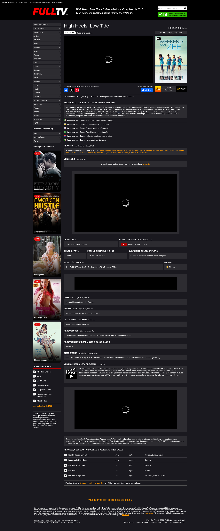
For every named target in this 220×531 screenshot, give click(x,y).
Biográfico (37, 59)
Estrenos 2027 (23, 2)
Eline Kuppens (105, 150)
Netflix (36, 133)
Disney (36, 112)
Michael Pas (158, 150)
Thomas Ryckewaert (94, 152)
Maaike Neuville (118, 150)
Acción (36, 36)
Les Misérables (43, 385)
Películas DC (46, 2)
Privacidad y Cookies (159, 522)
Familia (36, 85)
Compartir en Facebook (66, 90)
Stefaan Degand (171, 150)
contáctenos (149, 513)
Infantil (36, 89)
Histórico (37, 40)
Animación (37, 97)
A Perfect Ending (44, 372)
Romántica (38, 74)
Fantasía (37, 93)
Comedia (37, 63)
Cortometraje (38, 32)
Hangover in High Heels (77, 460)
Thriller (36, 66)
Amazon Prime (39, 137)
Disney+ (37, 141)
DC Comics (38, 119)
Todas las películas (41, 25)
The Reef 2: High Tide (76, 476)
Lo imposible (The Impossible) (44, 395)
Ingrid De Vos (110, 152)
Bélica (36, 51)
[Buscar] (172, 8)
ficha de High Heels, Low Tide (92, 483)
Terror (36, 78)
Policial (36, 44)
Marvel (36, 116)
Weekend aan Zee (84, 33)
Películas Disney (57, 2)
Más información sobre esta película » (110, 499)
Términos (174, 522)
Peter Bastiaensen (139, 152)
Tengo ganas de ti (44, 390)
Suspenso (37, 70)
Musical (36, 108)
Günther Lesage (123, 152)
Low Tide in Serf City (76, 465)
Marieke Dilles (132, 150)
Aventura (37, 47)
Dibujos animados (40, 100)
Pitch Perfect (42, 401)
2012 (119, 111)
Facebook (147, 90)
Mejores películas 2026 (10, 2)
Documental (38, 104)
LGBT (36, 123)
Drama (36, 55)
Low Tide (71, 471)
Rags (39, 376)
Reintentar (146, 164)
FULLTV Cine (152, 520)
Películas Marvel (35, 2)
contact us (125, 515)
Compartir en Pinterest (77, 90)
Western (37, 81)
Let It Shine (41, 381)
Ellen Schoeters (145, 150)
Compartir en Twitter (72, 90)
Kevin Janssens (78, 152)
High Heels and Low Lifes (78, 455)
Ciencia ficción (39, 28)
